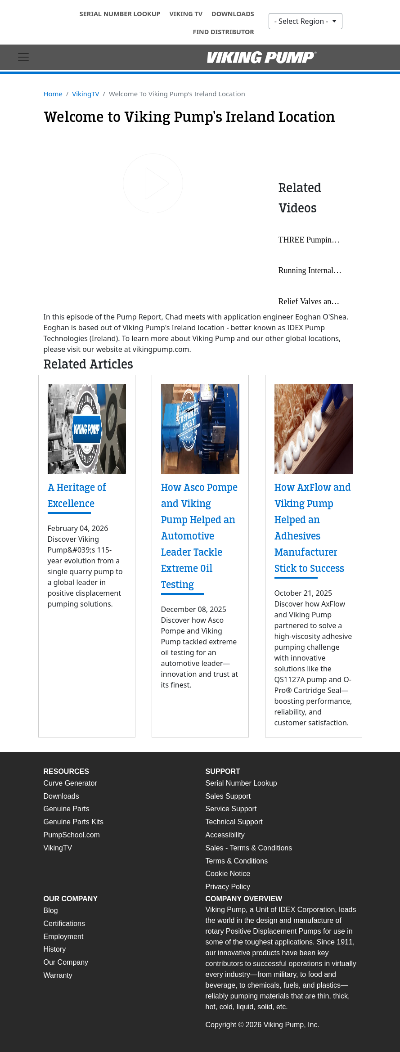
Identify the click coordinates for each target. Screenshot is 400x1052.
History (55, 949)
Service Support (231, 809)
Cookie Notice (228, 873)
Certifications (64, 923)
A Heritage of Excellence (77, 495)
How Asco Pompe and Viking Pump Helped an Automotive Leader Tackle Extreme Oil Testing (199, 536)
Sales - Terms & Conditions (249, 848)
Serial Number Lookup (120, 13)
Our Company (66, 962)
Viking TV (185, 13)
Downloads (232, 13)
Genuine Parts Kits (73, 822)
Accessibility (225, 835)
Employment (64, 936)
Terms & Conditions (237, 861)
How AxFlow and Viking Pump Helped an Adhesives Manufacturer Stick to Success (312, 528)
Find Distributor (223, 31)
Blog (51, 910)
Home (53, 93)
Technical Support (234, 822)
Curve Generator (70, 783)
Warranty (58, 975)
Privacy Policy (228, 886)
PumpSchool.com (72, 835)
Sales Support (228, 796)
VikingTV (85, 93)
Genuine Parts (67, 809)
